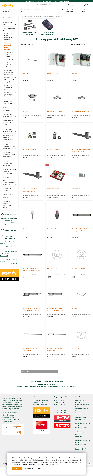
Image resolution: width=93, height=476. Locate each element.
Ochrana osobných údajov (56, 10)
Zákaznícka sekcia (39, 402)
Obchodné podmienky (40, 400)
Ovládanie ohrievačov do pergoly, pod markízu (7, 204)
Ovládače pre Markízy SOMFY (7, 115)
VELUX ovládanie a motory (9, 196)
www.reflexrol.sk (60, 410)
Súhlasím (17, 468)
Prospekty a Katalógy (7, 190)
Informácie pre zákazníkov (71, 10)
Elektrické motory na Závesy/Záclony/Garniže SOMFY (9, 181)
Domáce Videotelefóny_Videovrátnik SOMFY (9, 146)
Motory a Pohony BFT (9, 30)
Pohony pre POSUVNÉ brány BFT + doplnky (8, 36)
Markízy (56, 405)
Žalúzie (62, 400)
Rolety (56, 400)
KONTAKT (36, 10)
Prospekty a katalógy (40, 405)
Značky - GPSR (85, 10)
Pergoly (63, 405)
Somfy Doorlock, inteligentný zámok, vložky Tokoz (9, 155)
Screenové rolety (59, 402)
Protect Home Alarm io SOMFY (8, 130)
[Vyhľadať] (37, 4)
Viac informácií (53, 464)
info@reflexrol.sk (11, 230)
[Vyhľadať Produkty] (48, 4)
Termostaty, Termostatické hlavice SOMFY (8, 163)
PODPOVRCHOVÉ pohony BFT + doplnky (9, 80)
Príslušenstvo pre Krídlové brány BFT (10, 63)
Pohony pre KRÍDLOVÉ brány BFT (9, 55)
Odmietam (42, 468)
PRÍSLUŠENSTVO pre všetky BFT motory (9, 95)
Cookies (44, 10)
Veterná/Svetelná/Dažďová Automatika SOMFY (9, 138)
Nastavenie (29, 468)
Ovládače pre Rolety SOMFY (7, 109)
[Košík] (86, 4)
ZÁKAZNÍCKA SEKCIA (25, 10)
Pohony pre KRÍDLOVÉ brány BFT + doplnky (8, 46)
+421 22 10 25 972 (10, 238)
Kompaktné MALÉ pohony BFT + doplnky (8, 72)
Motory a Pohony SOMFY (8, 23)
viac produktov (28, 371)
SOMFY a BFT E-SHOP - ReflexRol (10, 10)
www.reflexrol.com (60, 412)
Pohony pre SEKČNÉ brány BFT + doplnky (8, 87)
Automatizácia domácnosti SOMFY (8, 123)
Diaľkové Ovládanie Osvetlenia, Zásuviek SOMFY (9, 172)
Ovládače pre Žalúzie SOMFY (7, 103)
